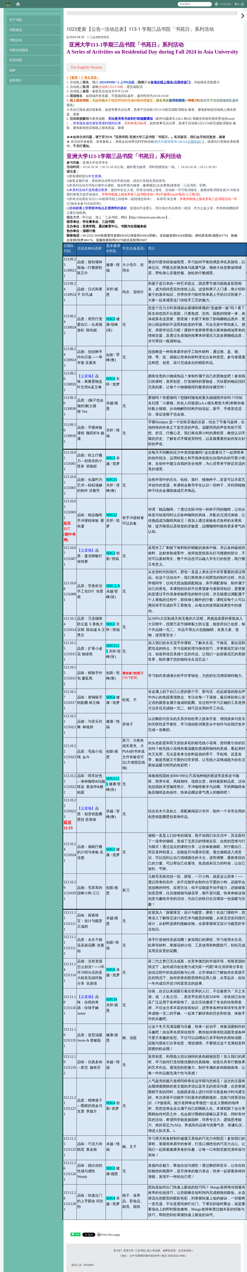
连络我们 (15, 80)
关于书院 (15, 20)
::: (237, 14)
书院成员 (15, 30)
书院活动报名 (18, 50)
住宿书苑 (15, 60)
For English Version (86, 67)
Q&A (12, 70)
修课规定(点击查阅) (156, 185)
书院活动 (15, 40)
